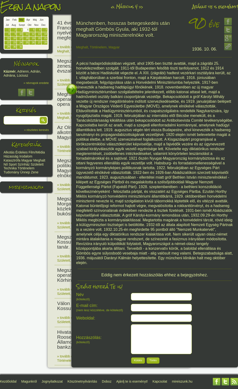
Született (37, 164)
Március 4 (126, 6)
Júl (7, 25)
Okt (29, 25)
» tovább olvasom (70, 47)
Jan (8, 20)
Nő (6, 164)
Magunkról (29, 381)
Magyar (27, 160)
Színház (24, 164)
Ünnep (25, 172)
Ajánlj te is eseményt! (215, 6)
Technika (10, 168)
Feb (14, 20)
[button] (43, 120)
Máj (35, 20)
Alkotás (9, 152)
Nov (36, 25)
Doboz (106, 381)
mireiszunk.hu (26, 187)
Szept (22, 25)
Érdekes (21, 152)
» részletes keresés (36, 130)
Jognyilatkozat (52, 381)
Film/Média (37, 152)
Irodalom (25, 156)
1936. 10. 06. (204, 49)
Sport (13, 164)
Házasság (11, 156)
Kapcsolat (160, 381)
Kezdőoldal (8, 381)
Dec (43, 25)
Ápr (28, 20)
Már (22, 20)
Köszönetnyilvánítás (82, 381)
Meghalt (39, 160)
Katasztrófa (12, 160)
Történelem (26, 168)
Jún (41, 20)
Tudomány (11, 172)
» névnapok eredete (36, 83)
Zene (35, 172)
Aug (14, 25)
